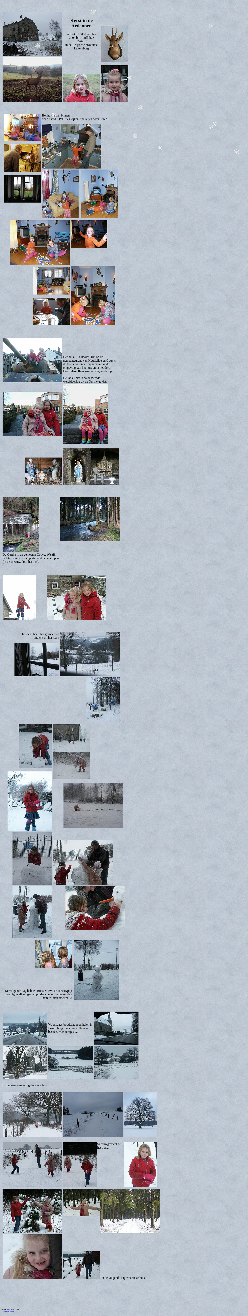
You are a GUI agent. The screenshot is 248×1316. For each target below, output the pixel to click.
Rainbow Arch (8, 1312)
